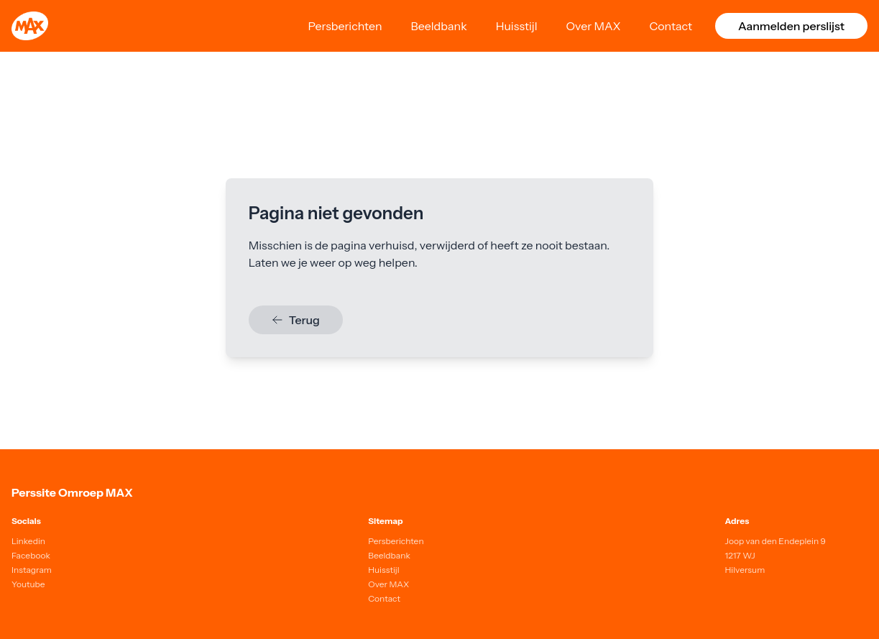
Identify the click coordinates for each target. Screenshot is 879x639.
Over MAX (593, 26)
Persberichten (345, 26)
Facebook (30, 555)
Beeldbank (439, 26)
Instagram (31, 569)
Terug (296, 320)
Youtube (28, 584)
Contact (670, 26)
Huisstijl (517, 26)
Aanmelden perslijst (791, 26)
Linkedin (28, 540)
